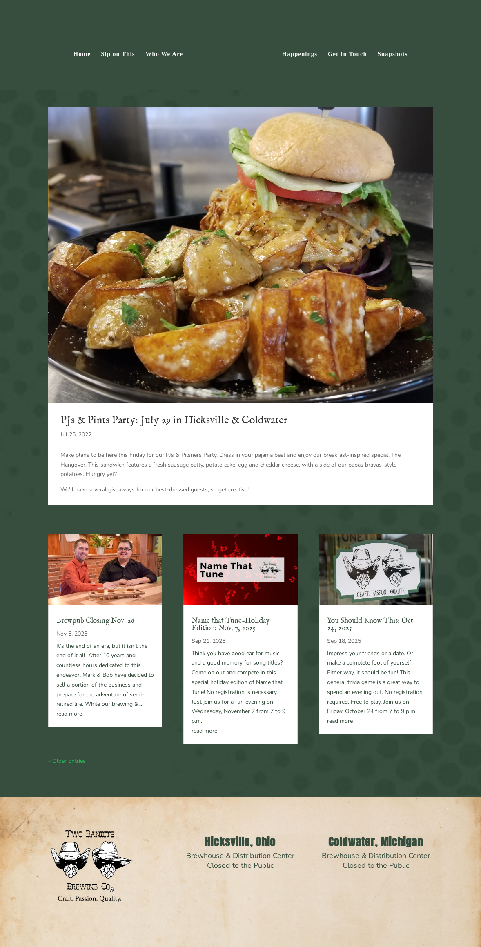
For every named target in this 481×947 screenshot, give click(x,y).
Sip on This (121, 52)
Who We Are (167, 52)
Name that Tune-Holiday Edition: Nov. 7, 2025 (231, 624)
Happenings (297, 52)
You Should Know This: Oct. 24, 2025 (371, 624)
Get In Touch (344, 52)
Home (84, 52)
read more (69, 714)
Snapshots (390, 52)
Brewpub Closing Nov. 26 (95, 621)
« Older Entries (67, 761)
